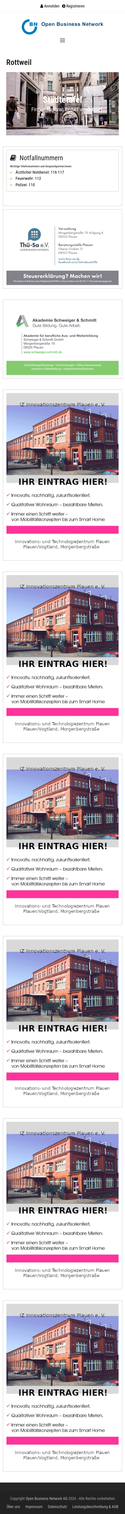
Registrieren (75, 6)
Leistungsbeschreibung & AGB (95, 1507)
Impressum (34, 1507)
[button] (62, 40)
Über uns (13, 1507)
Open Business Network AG (47, 1498)
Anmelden (51, 6)
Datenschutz (57, 1507)
